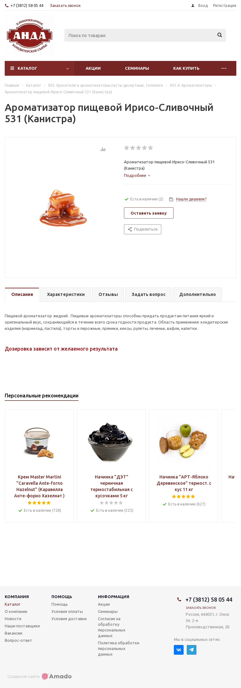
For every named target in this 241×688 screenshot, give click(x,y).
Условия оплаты (67, 611)
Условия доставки (69, 618)
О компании (16, 611)
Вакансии (13, 633)
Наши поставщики (22, 626)
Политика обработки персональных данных (118, 648)
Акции (93, 68)
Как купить (186, 68)
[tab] (137, 175)
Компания (17, 596)
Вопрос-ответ (18, 640)
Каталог (27, 68)
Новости (13, 618)
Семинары (137, 68)
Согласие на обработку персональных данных (112, 627)
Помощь (61, 596)
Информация (113, 596)
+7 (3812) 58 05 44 (26, 5)
